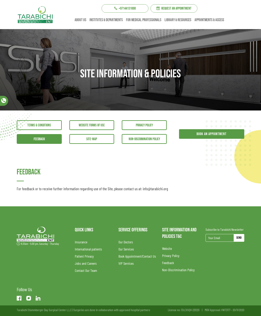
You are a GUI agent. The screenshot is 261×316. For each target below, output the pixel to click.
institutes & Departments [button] (106, 20)
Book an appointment (212, 134)
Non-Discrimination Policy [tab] (144, 139)
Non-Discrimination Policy (178, 270)
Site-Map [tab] (91, 139)
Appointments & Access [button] (209, 20)
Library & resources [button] (178, 20)
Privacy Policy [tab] (144, 125)
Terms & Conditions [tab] (39, 125)
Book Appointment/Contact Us (137, 256)
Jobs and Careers (86, 263)
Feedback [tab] (39, 139)
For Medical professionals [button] (143, 20)
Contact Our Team (86, 270)
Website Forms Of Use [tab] (92, 125)
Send (239, 238)
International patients (88, 249)
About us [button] (80, 20)
